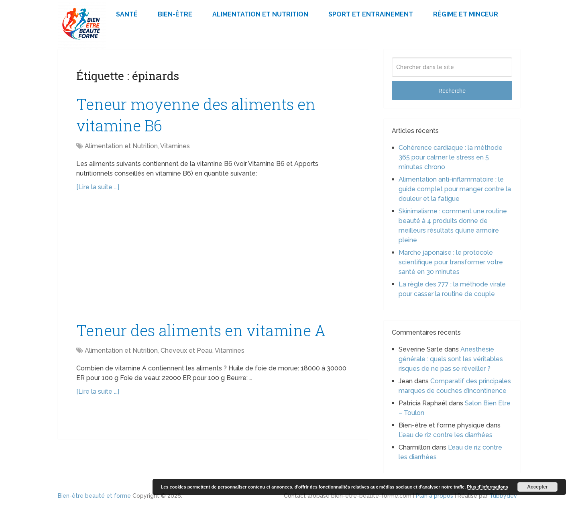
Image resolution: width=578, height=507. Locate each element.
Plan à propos (434, 496)
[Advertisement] (212, 260)
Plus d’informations (487, 487)
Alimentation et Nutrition (260, 14)
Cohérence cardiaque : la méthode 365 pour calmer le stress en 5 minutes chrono (451, 157)
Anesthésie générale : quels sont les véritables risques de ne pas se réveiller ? (451, 358)
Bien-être (175, 14)
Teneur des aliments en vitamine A (201, 330)
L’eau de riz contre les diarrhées (446, 435)
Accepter (537, 487)
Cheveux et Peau (186, 350)
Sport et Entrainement (370, 14)
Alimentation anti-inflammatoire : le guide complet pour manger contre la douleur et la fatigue (455, 189)
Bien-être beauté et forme (94, 496)
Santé (127, 14)
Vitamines (175, 146)
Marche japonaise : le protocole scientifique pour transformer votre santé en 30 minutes (451, 262)
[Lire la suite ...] (97, 187)
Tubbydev (503, 496)
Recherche (452, 91)
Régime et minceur (465, 14)
